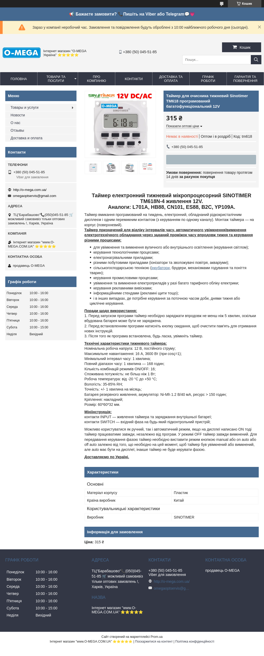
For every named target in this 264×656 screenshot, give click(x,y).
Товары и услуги (25, 107)
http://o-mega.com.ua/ (29, 190)
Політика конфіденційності (194, 641)
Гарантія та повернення (245, 79)
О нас (15, 123)
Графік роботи (208, 79)
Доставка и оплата (26, 138)
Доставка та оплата (171, 79)
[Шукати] (256, 59)
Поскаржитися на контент (153, 641)
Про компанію (96, 79)
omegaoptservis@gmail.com (34, 196)
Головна (19, 79)
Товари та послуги (55, 79)
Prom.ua (156, 637)
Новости (18, 115)
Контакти (134, 79)
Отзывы (17, 130)
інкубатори (160, 268)
